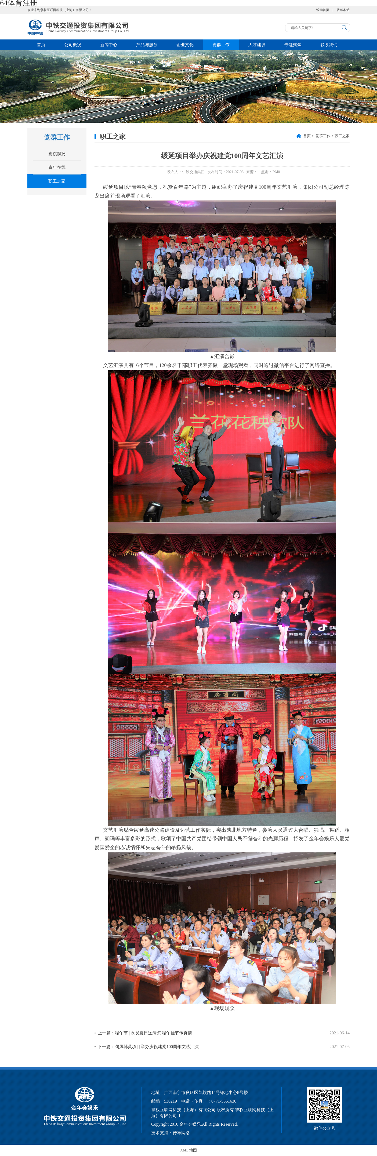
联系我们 (329, 44)
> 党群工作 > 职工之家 (326, 136)
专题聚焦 (293, 44)
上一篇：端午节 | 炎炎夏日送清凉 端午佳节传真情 (145, 1033)
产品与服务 (147, 44)
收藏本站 (343, 10)
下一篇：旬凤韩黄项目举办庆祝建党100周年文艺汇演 (148, 1046)
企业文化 (185, 44)
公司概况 (72, 44)
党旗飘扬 (57, 153)
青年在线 (57, 167)
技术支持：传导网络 (170, 1132)
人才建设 (257, 44)
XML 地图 (188, 1150)
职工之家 (57, 181)
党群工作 (221, 44)
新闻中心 (108, 44)
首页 (41, 44)
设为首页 (322, 10)
